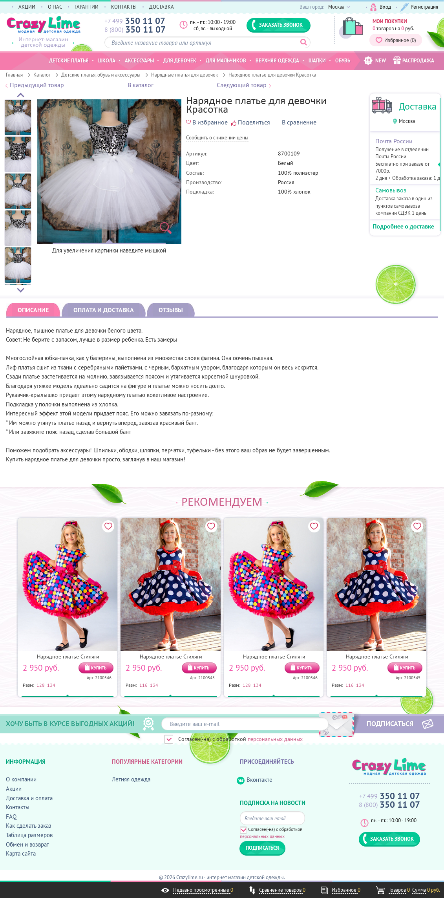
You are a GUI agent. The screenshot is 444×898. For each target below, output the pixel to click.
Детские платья (69, 60)
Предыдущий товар (37, 85)
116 (143, 685)
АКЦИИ (26, 6)
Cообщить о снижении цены (217, 138)
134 (51, 685)
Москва (407, 121)
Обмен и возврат (27, 844)
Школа (106, 60)
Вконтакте (254, 780)
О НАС (55, 6)
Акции (14, 788)
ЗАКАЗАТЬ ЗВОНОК (277, 24)
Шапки (317, 60)
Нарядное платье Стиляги (68, 656)
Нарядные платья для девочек (184, 74)
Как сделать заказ (28, 825)
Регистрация (419, 7)
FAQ (11, 816)
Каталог (42, 74)
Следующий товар (242, 85)
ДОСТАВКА (161, 6)
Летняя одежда (131, 779)
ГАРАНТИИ (87, 6)
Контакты (17, 807)
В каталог (140, 85)
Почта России (394, 141)
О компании (21, 779)
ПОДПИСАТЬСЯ (390, 723)
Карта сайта (21, 853)
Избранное (395, 40)
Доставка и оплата (29, 798)
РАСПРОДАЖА (413, 60)
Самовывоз (390, 190)
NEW (375, 61)
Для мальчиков (226, 60)
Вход (380, 7)
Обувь (342, 60)
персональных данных (275, 739)
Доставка (418, 106)
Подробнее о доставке (403, 226)
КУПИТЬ (98, 668)
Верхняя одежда (277, 60)
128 (41, 685)
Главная (14, 74)
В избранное (207, 122)
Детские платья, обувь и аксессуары (101, 74)
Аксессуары (139, 60)
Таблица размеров (29, 835)
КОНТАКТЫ (124, 6)
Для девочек (179, 60)
